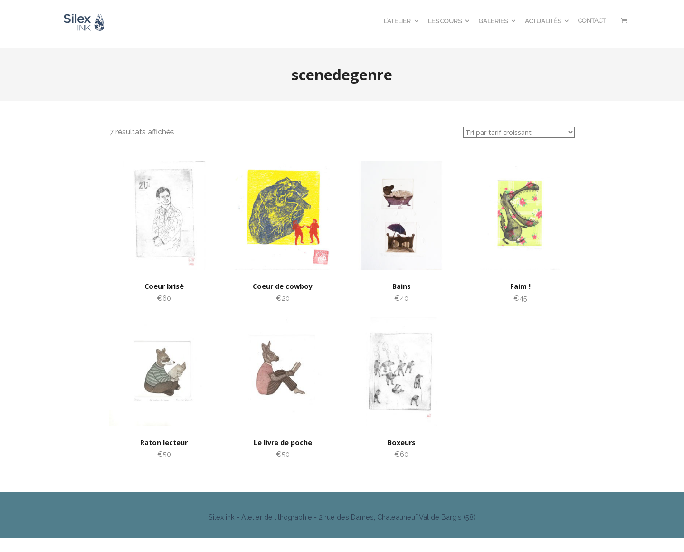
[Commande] (519, 132)
